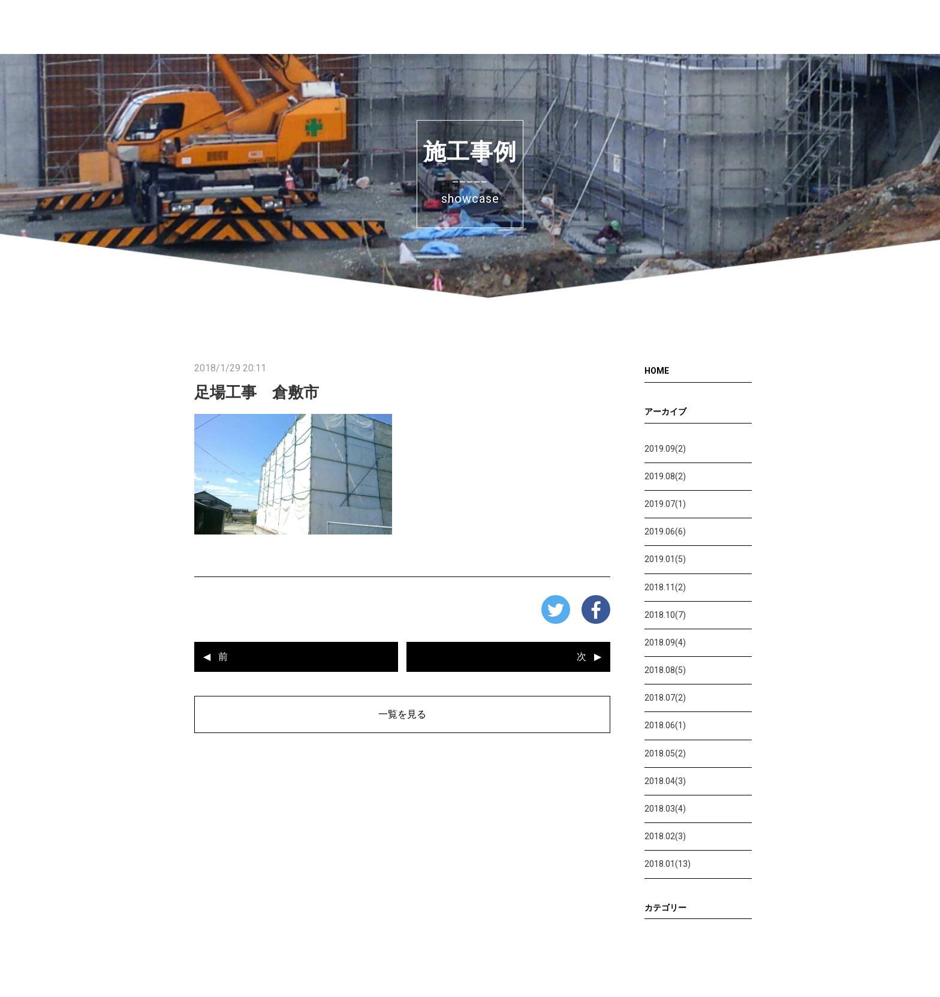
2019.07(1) (665, 504)
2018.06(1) (665, 725)
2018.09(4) (665, 642)
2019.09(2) (665, 449)
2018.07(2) (665, 697)
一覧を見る (402, 714)
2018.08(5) (665, 670)
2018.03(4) (665, 808)
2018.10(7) (665, 615)
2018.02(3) (665, 836)
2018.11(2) (665, 587)
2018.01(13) (667, 864)
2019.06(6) (665, 531)
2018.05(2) (665, 753)
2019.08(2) (665, 476)
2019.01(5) (665, 559)
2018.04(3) (665, 781)
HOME (656, 371)
